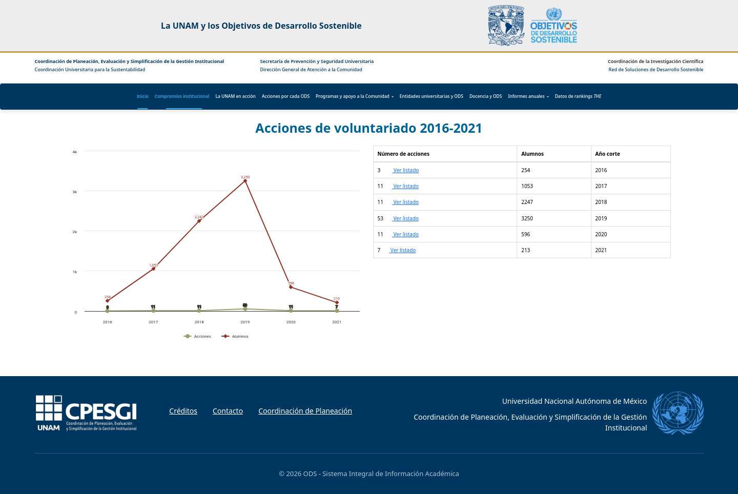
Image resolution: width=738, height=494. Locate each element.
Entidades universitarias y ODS (431, 96)
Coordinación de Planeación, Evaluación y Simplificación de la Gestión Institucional (129, 61)
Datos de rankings (578, 96)
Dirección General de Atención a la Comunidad (311, 69)
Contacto (228, 411)
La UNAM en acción (235, 96)
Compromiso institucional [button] (182, 96)
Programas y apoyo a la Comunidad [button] (352, 96)
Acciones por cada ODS (286, 96)
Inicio (143, 96)
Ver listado (405, 170)
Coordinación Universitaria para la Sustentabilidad (90, 69)
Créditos (183, 411)
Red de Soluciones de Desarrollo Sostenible (656, 69)
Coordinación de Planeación (305, 411)
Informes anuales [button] (526, 96)
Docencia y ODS (485, 96)
